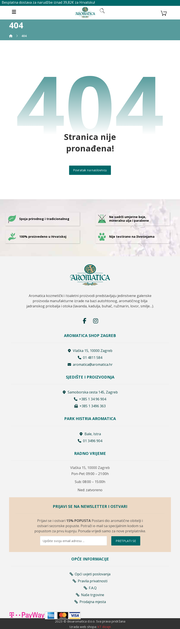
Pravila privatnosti (90, 581)
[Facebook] (84, 320)
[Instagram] (95, 320)
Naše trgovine (90, 594)
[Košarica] (164, 12)
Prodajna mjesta (90, 601)
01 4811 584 (90, 357)
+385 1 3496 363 (90, 406)
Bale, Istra (90, 434)
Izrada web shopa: (83, 626)
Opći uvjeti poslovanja (90, 574)
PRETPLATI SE (126, 541)
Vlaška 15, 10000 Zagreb (90, 350)
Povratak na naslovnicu (90, 170)
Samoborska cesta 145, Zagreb (90, 392)
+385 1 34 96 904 (90, 399)
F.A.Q (90, 588)
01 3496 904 (90, 440)
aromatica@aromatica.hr (90, 364)
